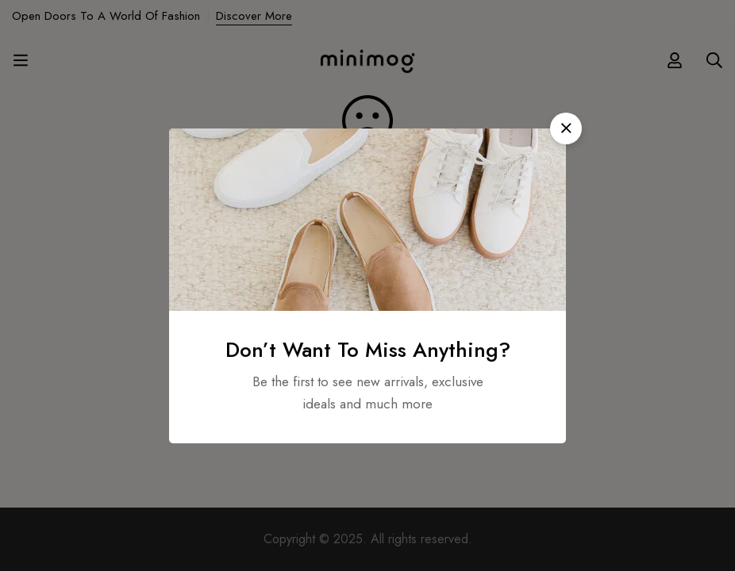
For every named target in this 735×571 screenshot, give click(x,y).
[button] (566, 128)
